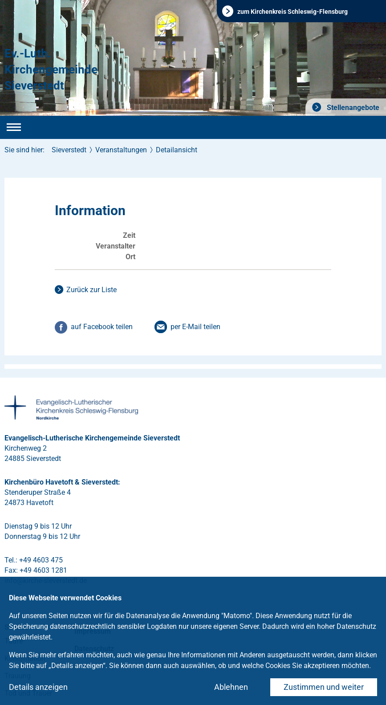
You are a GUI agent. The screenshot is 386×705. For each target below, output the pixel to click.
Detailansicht (176, 150)
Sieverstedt (69, 150)
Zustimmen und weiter (324, 687)
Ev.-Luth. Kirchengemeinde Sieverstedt (51, 69)
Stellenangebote (352, 107)
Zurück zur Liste (91, 289)
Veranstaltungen (121, 150)
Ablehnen (231, 687)
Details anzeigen (38, 687)
